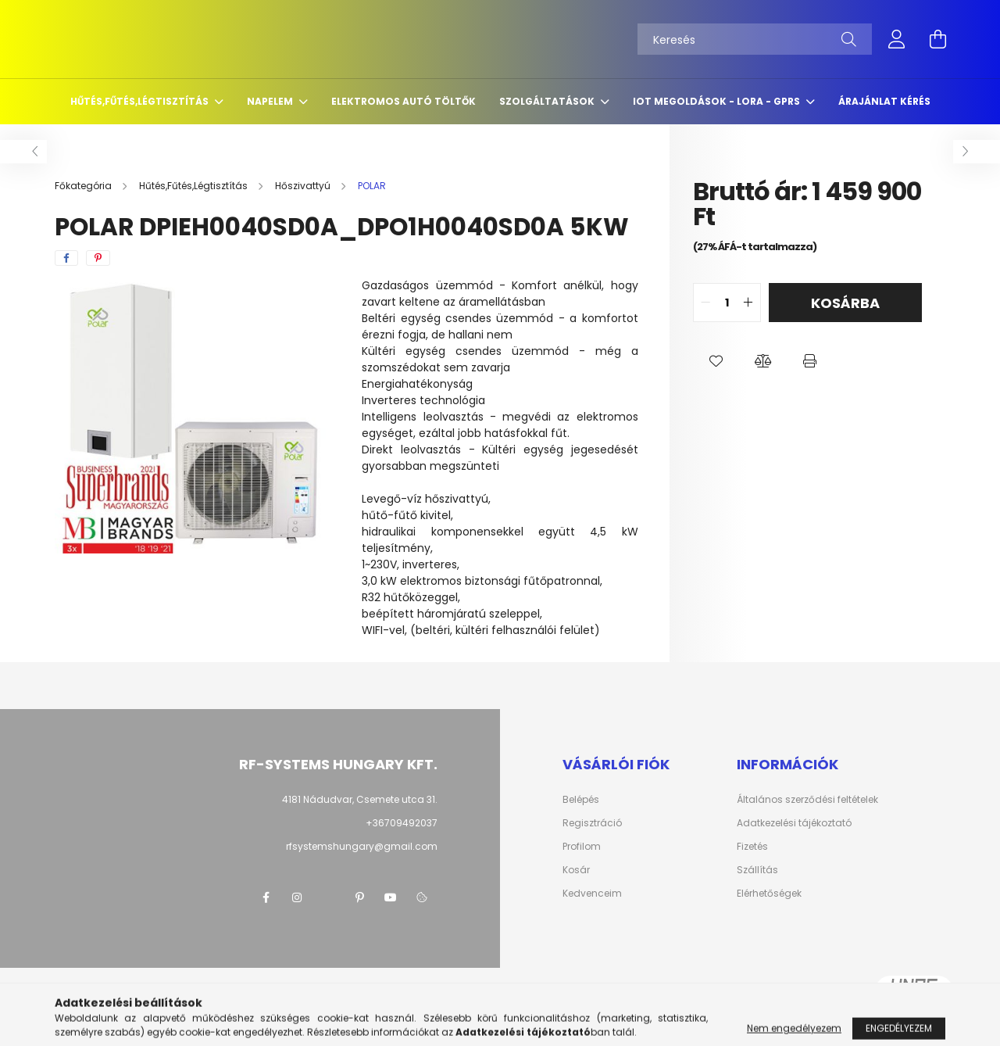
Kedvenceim (592, 893)
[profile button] (896, 39)
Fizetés (752, 846)
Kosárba (845, 303)
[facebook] (66, 258)
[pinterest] (98, 258)
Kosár (576, 870)
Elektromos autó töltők (403, 101)
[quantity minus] (705, 302)
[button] (716, 361)
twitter (328, 897)
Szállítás (757, 870)
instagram (296, 897)
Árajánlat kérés (884, 101)
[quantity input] (727, 302)
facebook (265, 897)
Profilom (581, 846)
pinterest (359, 897)
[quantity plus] (748, 302)
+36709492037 (402, 822)
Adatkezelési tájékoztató (794, 823)
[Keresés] (755, 39)
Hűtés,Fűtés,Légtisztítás (140, 101)
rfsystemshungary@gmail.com (362, 846)
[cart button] (937, 39)
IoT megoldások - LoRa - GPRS (717, 101)
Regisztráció (592, 823)
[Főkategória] (84, 185)
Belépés (580, 799)
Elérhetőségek (769, 893)
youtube (390, 897)
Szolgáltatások (548, 101)
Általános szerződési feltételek (807, 799)
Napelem (271, 101)
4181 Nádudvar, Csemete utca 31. (360, 799)
